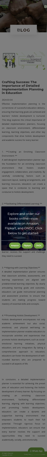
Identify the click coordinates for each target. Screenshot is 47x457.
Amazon (15, 245)
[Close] (43, 209)
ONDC (39, 245)
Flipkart (27, 245)
